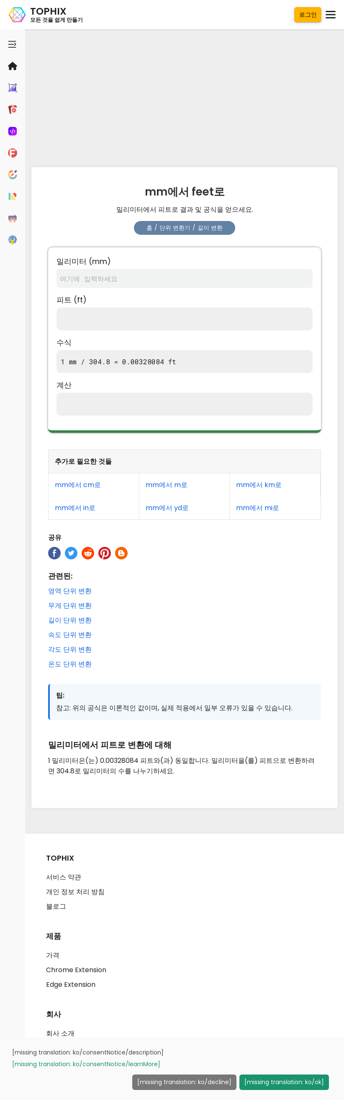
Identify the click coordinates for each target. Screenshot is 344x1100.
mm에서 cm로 (78, 485)
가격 (52, 955)
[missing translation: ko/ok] (284, 1082)
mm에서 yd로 (167, 508)
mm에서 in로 (75, 508)
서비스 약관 (63, 877)
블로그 (56, 906)
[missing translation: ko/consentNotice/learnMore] (86, 1064)
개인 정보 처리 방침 (75, 892)
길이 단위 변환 (70, 620)
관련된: (60, 576)
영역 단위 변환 (70, 591)
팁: (60, 695)
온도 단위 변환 (70, 664)
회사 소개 (60, 1033)
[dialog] (172, 1068)
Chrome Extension (76, 970)
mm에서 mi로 (257, 508)
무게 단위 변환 (70, 605)
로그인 (308, 14)
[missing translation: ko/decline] (184, 1082)
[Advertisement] (184, 96)
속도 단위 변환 (70, 635)
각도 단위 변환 (70, 649)
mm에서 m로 (166, 485)
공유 (55, 537)
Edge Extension (70, 984)
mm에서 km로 (259, 485)
